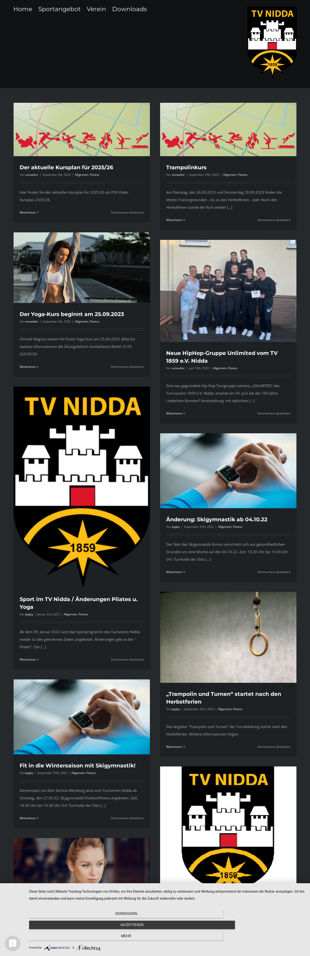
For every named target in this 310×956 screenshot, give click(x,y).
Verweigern (70, 939)
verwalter (31, 175)
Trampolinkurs (167, 167)
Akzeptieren (167, 939)
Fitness (94, 175)
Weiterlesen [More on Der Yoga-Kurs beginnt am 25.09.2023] (93, 321)
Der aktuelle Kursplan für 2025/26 (66, 167)
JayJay (62, 561)
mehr (264, 939)
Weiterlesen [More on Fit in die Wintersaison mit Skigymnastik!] (93, 721)
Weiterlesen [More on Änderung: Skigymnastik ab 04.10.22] (188, 506)
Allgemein (81, 175)
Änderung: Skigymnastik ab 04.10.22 (230, 454)
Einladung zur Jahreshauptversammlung (195, 895)
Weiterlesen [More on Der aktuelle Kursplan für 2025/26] (28, 212)
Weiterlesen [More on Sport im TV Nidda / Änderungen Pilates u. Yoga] (61, 607)
